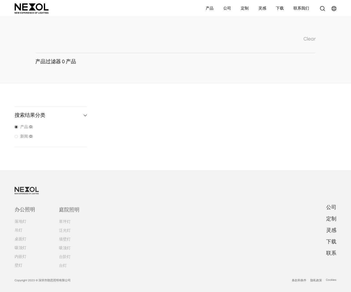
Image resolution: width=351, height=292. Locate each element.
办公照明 (25, 216)
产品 (210, 8)
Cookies (331, 286)
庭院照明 (69, 216)
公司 (227, 8)
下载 (280, 8)
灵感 (262, 8)
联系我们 (301, 8)
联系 (331, 258)
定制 (245, 8)
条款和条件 (299, 287)
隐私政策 (316, 287)
